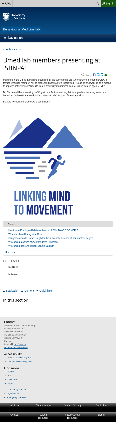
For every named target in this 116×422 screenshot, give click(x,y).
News (11, 224)
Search (11, 371)
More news (10, 252)
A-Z (9, 375)
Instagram (13, 274)
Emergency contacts (16, 397)
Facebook (13, 267)
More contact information (16, 347)
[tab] (58, 224)
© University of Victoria (17, 389)
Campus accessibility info (20, 361)
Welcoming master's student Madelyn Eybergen (33, 242)
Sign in (107, 3)
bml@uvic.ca (20, 344)
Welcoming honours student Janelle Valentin (31, 246)
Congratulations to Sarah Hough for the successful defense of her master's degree (50, 238)
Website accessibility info (19, 357)
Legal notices (13, 393)
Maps (10, 383)
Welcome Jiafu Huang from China (25, 234)
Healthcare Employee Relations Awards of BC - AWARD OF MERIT (43, 230)
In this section (15, 300)
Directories (13, 379)
